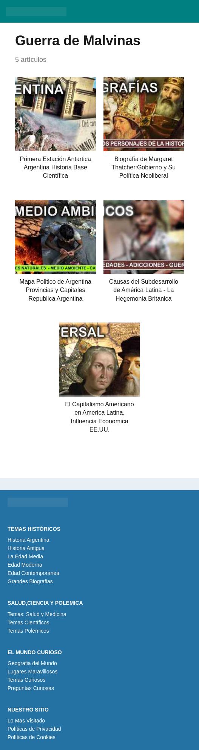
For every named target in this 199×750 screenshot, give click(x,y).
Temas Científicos (28, 622)
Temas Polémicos (28, 631)
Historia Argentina (28, 540)
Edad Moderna (25, 565)
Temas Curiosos (26, 680)
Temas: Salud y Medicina (37, 614)
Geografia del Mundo (32, 663)
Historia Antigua (26, 548)
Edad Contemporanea (33, 573)
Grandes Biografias (30, 581)
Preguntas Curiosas (31, 688)
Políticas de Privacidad (34, 729)
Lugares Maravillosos (32, 672)
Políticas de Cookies (32, 737)
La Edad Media (25, 556)
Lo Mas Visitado (26, 721)
